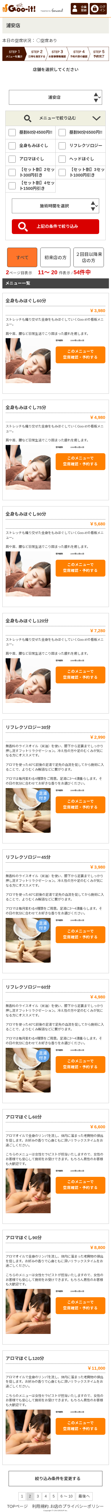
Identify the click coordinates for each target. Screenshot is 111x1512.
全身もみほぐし (33, 145)
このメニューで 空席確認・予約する (80, 354)
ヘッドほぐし (81, 158)
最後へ (84, 1496)
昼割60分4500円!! (35, 132)
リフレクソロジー (85, 145)
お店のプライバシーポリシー (77, 1506)
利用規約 (40, 1506)
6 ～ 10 (66, 1496)
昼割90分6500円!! (85, 132)
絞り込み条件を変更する (58, 1478)
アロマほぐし (31, 158)
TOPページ (17, 1506)
